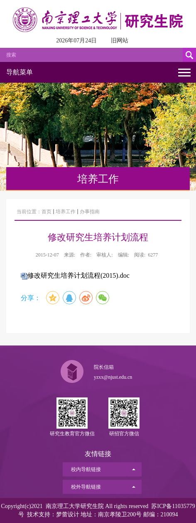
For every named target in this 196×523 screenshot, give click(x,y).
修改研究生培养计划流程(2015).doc (78, 275)
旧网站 (119, 40)
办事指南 (90, 212)
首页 (46, 212)
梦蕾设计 (67, 514)
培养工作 (66, 212)
